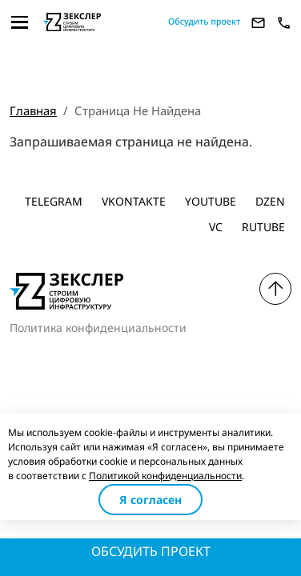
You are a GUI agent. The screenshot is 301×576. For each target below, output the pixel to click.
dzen (270, 201)
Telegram (53, 201)
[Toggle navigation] (20, 22)
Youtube (210, 201)
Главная (33, 110)
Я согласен (150, 499)
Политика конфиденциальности (98, 327)
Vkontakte (134, 201)
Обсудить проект (151, 551)
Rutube (263, 226)
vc (216, 226)
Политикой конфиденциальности (165, 475)
